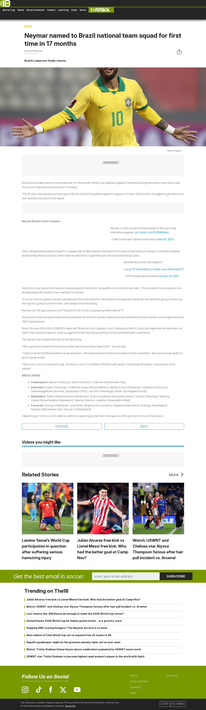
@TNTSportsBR (138, 269)
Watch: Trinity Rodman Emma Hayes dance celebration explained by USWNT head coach (83, 649)
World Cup (9, 9)
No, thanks (178, 704)
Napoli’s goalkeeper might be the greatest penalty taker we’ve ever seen (73, 642)
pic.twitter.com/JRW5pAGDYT (166, 269)
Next (144, 426)
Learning (63, 9)
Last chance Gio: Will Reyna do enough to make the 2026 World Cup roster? (75, 613)
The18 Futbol (101, 10)
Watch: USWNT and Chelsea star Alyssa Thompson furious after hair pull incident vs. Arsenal (86, 606)
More (83, 9)
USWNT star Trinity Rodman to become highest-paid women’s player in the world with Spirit (85, 656)
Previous (61, 426)
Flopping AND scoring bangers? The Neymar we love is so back (66, 627)
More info (70, 705)
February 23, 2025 (168, 276)
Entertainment (36, 9)
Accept (165, 704)
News (21, 9)
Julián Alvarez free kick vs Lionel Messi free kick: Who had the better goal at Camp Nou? (83, 599)
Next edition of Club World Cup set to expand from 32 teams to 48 (68, 635)
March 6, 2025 (165, 239)
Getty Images (174, 150)
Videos (51, 9)
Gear (74, 9)
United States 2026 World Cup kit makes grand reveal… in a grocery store (74, 620)
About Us (172, 675)
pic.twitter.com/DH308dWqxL (152, 232)
